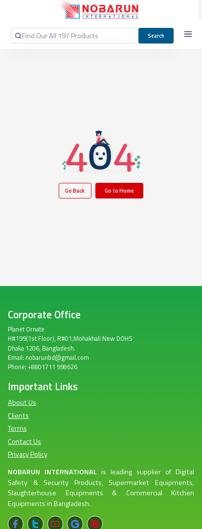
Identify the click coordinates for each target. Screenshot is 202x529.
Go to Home (119, 190)
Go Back (75, 190)
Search (156, 35)
